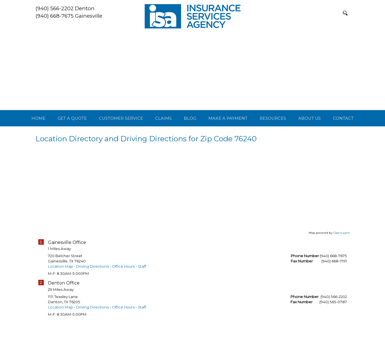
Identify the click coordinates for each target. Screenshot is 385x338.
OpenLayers (341, 245)
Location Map (60, 279)
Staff (142, 279)
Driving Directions (92, 279)
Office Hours (123, 279)
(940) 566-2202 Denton (65, 8)
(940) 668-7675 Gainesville (69, 16)
